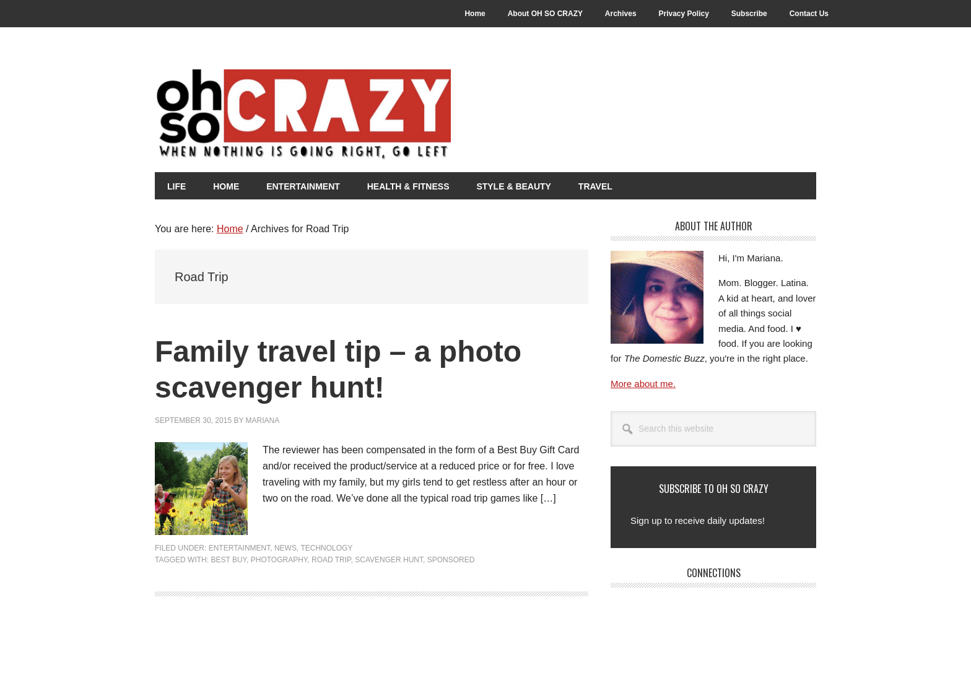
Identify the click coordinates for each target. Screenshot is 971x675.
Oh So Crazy (371, 115)
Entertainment (240, 548)
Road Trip (331, 559)
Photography (279, 559)
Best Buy (228, 559)
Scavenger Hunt (389, 559)
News (285, 548)
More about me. (643, 383)
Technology (326, 548)
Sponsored (451, 559)
